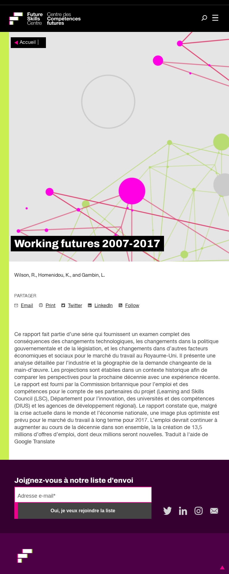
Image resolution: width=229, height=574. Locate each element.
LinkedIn (104, 306)
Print (50, 306)
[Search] (204, 19)
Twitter (75, 306)
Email (27, 306)
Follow (132, 306)
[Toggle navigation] (215, 18)
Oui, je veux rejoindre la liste (83, 510)
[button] (221, 567)
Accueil (28, 42)
